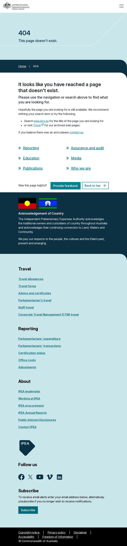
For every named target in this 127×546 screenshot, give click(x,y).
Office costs (27, 360)
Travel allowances (30, 279)
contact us (76, 132)
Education (31, 158)
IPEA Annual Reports (32, 413)
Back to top (95, 185)
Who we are (81, 168)
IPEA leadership (29, 391)
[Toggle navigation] (121, 6)
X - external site (30, 477)
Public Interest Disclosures (37, 420)
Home (22, 66)
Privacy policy (56, 532)
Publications (33, 168)
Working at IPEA (29, 398)
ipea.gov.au (41, 121)
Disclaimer (80, 532)
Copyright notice (29, 532)
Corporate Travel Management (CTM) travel (48, 314)
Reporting (31, 148)
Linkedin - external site (59, 477)
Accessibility (26, 537)
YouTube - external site (39, 476)
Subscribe (28, 510)
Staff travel (26, 307)
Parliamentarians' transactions (39, 346)
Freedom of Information (57, 537)
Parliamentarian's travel (34, 300)
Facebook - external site (21, 477)
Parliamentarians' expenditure (39, 339)
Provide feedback (65, 186)
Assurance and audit (87, 148)
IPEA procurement (31, 405)
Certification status (31, 353)
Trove (38, 125)
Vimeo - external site (50, 477)
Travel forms (27, 286)
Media (76, 158)
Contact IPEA (27, 427)
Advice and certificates (34, 293)
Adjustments (27, 367)
